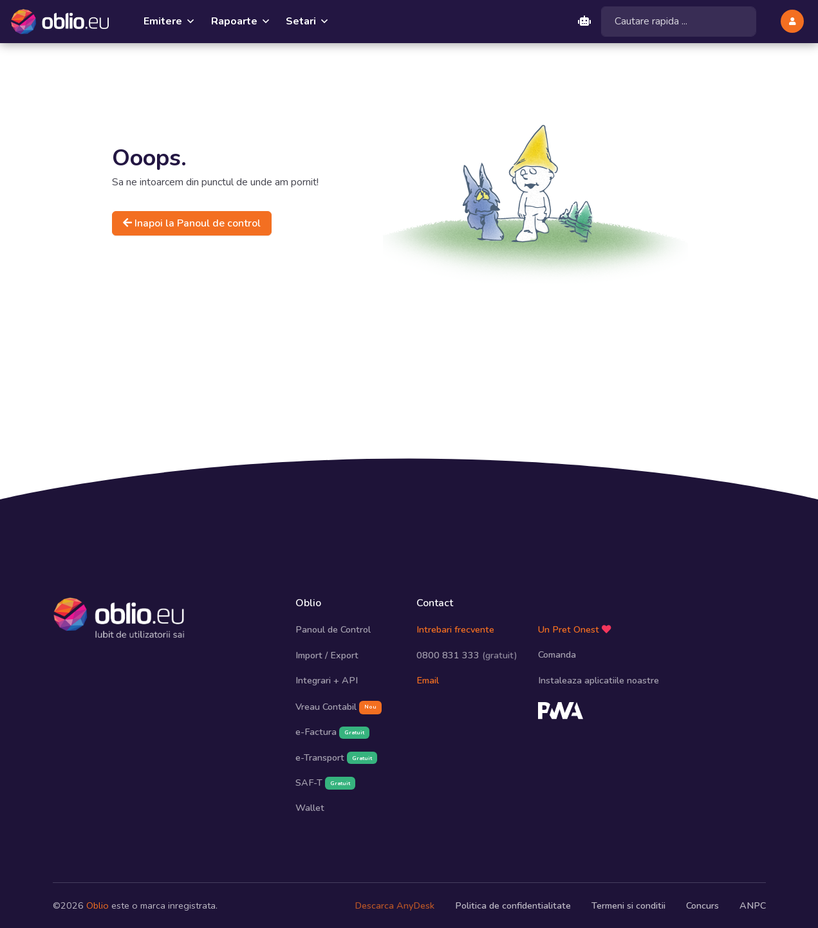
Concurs (702, 904)
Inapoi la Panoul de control (192, 223)
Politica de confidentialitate (513, 904)
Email (427, 680)
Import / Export (326, 654)
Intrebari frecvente (455, 629)
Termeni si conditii (628, 904)
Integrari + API (326, 680)
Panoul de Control (333, 629)
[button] (792, 21)
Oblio (97, 904)
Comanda (557, 653)
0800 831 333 (466, 654)
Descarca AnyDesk (394, 904)
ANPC (752, 904)
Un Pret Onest (574, 628)
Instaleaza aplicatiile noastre (598, 679)
